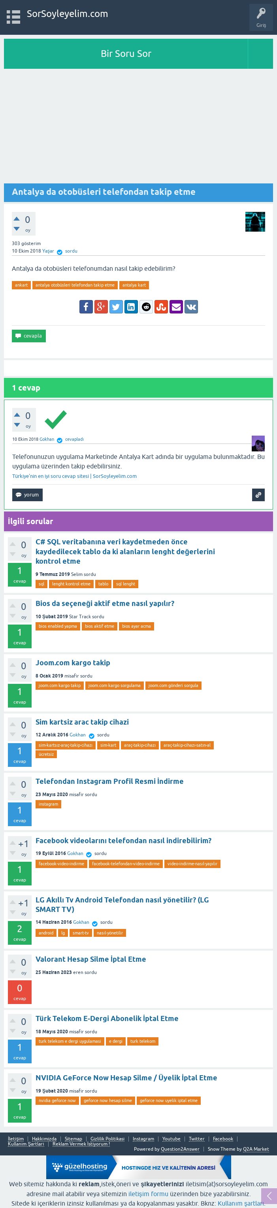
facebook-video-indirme (61, 863)
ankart (21, 285)
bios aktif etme (99, 626)
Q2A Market (256, 1149)
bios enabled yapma (58, 626)
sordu (71, 251)
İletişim (16, 1139)
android (46, 933)
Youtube (171, 1139)
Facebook (223, 1139)
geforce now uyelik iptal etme (169, 1100)
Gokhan (78, 735)
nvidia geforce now (57, 1100)
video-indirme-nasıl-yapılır (192, 863)
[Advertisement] (138, 128)
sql (41, 583)
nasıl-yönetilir (110, 933)
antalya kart (134, 285)
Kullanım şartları (241, 1203)
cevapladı (74, 439)
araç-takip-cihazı (140, 745)
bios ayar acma (136, 626)
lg (63, 933)
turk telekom (142, 1041)
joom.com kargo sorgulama (115, 685)
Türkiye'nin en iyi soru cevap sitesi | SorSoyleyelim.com (74, 476)
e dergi (115, 1041)
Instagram (143, 1139)
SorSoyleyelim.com (67, 13)
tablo (103, 583)
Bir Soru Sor (126, 53)
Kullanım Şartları (26, 1144)
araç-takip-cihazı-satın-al (187, 745)
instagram (48, 804)
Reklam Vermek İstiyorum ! (81, 1144)
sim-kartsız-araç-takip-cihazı (65, 745)
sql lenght (125, 583)
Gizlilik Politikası (107, 1139)
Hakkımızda (44, 1139)
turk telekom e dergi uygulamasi (70, 1041)
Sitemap (73, 1139)
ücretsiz (46, 754)
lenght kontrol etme (71, 583)
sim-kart (108, 745)
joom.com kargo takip (60, 685)
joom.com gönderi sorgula (173, 685)
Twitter (197, 1139)
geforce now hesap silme (108, 1100)
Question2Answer (180, 1149)
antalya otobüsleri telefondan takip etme (75, 285)
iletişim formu (148, 1193)
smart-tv (81, 933)
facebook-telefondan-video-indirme (126, 863)
